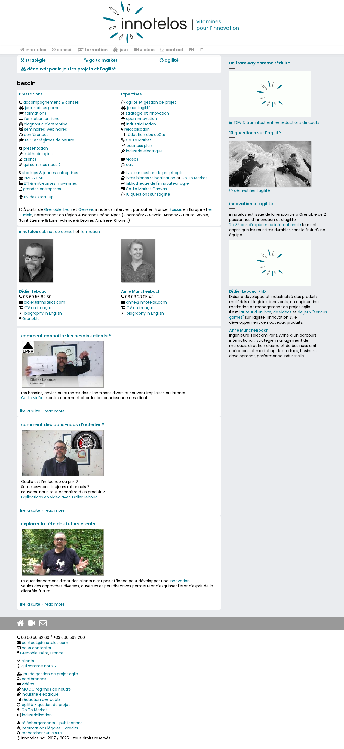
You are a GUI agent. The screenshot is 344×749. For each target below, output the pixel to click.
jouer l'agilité (139, 107)
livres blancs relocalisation (150, 178)
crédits (71, 728)
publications (70, 723)
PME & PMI (33, 178)
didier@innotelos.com (44, 302)
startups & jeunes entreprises (50, 172)
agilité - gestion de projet (46, 704)
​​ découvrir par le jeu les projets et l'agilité (68, 69)
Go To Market (138, 140)
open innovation (141, 118)
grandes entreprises (42, 189)
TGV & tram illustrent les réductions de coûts (274, 122)
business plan (139, 145)
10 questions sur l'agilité (148, 194)
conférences (36, 134)
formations (35, 113)
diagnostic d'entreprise (45, 124)
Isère (43, 653)
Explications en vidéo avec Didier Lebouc (59, 497)
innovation (180, 581)
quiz (130, 164)
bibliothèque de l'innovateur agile (157, 183)
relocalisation (137, 129)
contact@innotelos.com (45, 642)
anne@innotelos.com (146, 302)
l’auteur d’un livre (255, 312)
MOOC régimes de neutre (49, 140)
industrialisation (141, 124)
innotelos (33, 50)
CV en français (38, 307)
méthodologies (38, 153)
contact (171, 50)
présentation (35, 148)
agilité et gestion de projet (151, 102)
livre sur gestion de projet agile (155, 172)
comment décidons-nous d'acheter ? (62, 424)
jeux (121, 50)
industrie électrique (144, 151)
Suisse (175, 209)
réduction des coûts (146, 134)
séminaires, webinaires (45, 129)
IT (201, 50)
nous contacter (36, 648)
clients (30, 159)
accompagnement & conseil (51, 102)
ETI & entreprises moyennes (50, 183)
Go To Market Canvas (146, 189)
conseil (62, 50)
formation (93, 50)
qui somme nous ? (39, 666)
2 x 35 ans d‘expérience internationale (265, 224)
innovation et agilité (251, 203)
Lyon (67, 209)
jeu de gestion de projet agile (50, 674)
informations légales (41, 728)
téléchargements (38, 723)
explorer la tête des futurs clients (58, 524)
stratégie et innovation (147, 113)
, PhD (247, 291)
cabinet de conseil (56, 231)
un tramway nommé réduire (259, 63)
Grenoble (53, 209)
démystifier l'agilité (270, 167)
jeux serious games (43, 107)
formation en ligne (42, 118)
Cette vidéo (32, 397)
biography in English (43, 313)
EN (191, 50)
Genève (85, 209)
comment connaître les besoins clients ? (66, 336)
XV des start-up (39, 197)
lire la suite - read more (42, 411)
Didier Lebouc (33, 291)
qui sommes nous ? (42, 164)
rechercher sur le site (42, 733)
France (56, 653)
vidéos (144, 50)
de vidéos (282, 312)
